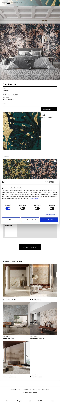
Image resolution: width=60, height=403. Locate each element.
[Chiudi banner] (57, 181)
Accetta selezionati (30, 220)
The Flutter (20, 2)
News (52, 401)
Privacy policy (34, 198)
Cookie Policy (46, 389)
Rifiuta (11, 220)
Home (3, 2)
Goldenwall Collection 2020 (14, 2)
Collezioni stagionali (7, 2)
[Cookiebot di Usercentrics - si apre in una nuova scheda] (46, 182)
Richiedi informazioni (49, 109)
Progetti (19, 401)
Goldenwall (6, 90)
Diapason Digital (32, 392)
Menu (7, 401)
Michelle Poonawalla (8, 99)
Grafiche (40, 401)
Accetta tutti (49, 220)
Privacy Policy (36, 389)
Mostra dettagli (50, 214)
